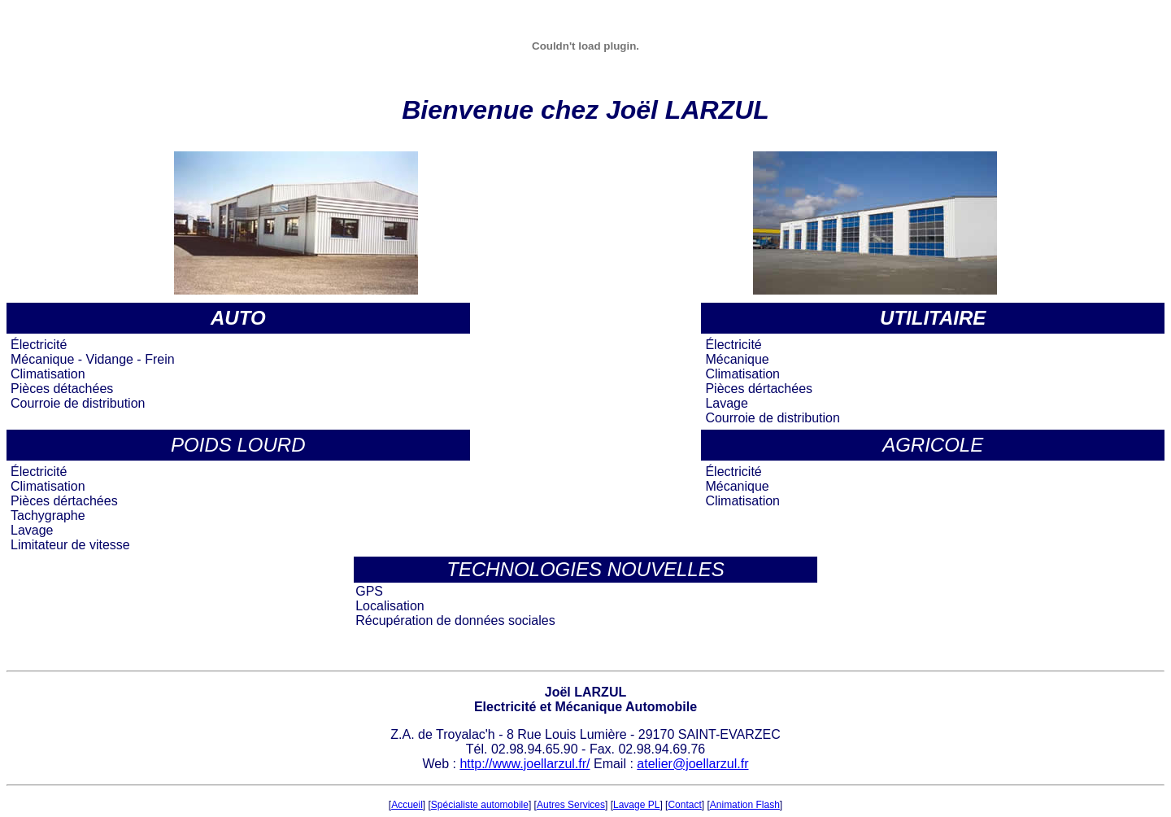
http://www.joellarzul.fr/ (524, 764)
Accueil (407, 804)
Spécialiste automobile (480, 804)
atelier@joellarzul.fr (692, 764)
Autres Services (571, 804)
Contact (684, 804)
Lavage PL (636, 804)
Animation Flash (745, 804)
